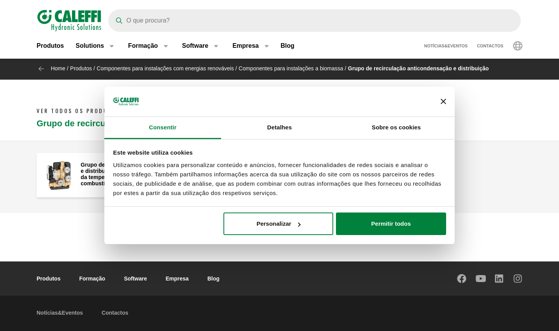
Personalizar (279, 223)
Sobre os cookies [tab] (396, 127)
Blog (288, 46)
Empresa (177, 278)
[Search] (314, 20)
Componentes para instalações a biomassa (291, 68)
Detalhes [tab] (279, 127)
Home (58, 68)
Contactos (490, 46)
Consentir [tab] (163, 127)
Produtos (50, 46)
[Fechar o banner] (443, 101)
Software (135, 278)
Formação (92, 278)
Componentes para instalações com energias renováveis (165, 68)
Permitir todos (391, 223)
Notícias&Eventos (446, 46)
